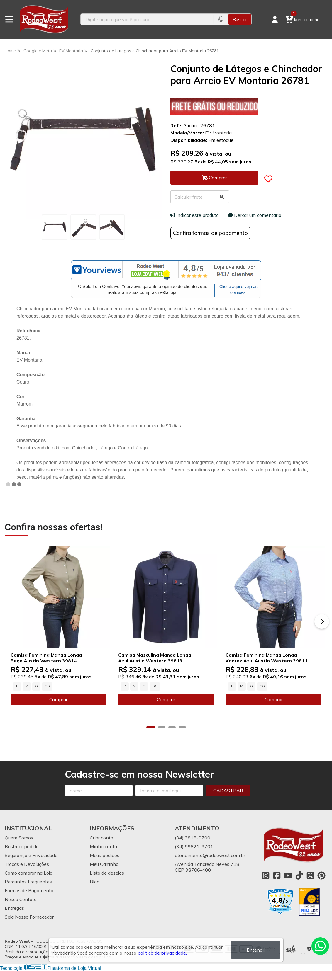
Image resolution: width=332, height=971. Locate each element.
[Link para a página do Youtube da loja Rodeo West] (288, 875)
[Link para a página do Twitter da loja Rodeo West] (310, 875)
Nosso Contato (21, 899)
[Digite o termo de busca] (147, 19)
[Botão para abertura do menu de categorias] (9, 19)
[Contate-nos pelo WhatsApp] (320, 946)
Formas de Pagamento (29, 890)
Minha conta (103, 846)
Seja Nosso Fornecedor (29, 917)
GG (47, 686)
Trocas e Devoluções (27, 864)
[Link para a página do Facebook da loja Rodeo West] (277, 875)
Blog (94, 882)
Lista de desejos (107, 873)
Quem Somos (19, 838)
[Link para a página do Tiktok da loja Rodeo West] (299, 875)
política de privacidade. (162, 953)
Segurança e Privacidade (31, 855)
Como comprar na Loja (28, 873)
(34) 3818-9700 (192, 838)
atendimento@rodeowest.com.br (210, 855)
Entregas (14, 908)
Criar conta (101, 838)
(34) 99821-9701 (194, 846)
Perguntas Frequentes (28, 882)
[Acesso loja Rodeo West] (274, 19)
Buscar (240, 19)
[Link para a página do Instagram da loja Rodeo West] (266, 875)
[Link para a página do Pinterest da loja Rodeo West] (321, 875)
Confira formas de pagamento (210, 232)
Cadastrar (228, 790)
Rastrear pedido (22, 846)
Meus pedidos (104, 855)
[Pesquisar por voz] (220, 19)
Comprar (58, 699)
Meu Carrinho (104, 864)
